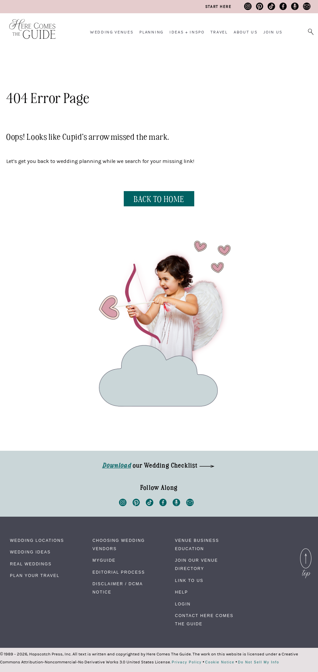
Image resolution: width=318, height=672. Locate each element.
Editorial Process (118, 572)
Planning (151, 32)
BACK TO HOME (159, 198)
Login (183, 604)
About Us (245, 32)
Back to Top (305, 552)
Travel (219, 32)
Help (181, 592)
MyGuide (103, 560)
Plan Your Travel (35, 575)
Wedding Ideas (30, 552)
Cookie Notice (220, 662)
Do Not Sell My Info (258, 662)
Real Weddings (31, 564)
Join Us (273, 32)
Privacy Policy (187, 662)
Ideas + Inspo (186, 32)
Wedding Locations (37, 540)
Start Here (218, 6)
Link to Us (189, 580)
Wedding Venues (112, 32)
